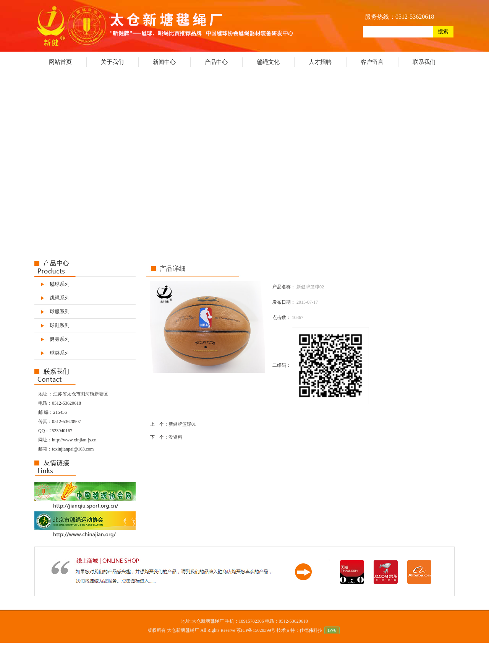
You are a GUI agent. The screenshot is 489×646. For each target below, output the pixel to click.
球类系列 (60, 353)
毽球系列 (60, 284)
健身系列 (60, 339)
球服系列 (60, 311)
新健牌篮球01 (182, 424)
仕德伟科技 (311, 630)
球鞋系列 (60, 325)
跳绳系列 (60, 298)
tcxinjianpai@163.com (73, 449)
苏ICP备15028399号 (256, 630)
